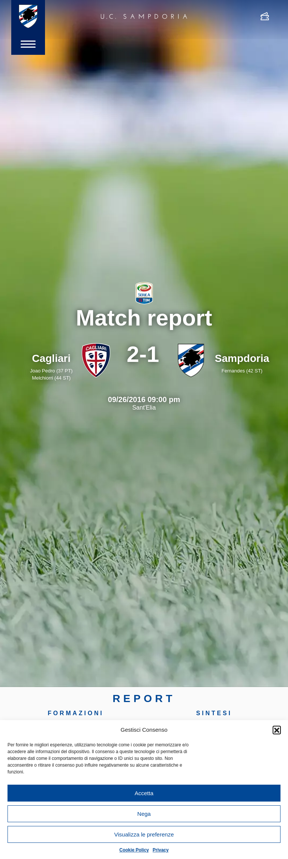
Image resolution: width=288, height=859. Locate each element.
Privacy (161, 850)
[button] (276, 730)
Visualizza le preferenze (144, 834)
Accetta (144, 793)
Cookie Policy (134, 850)
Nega (144, 814)
